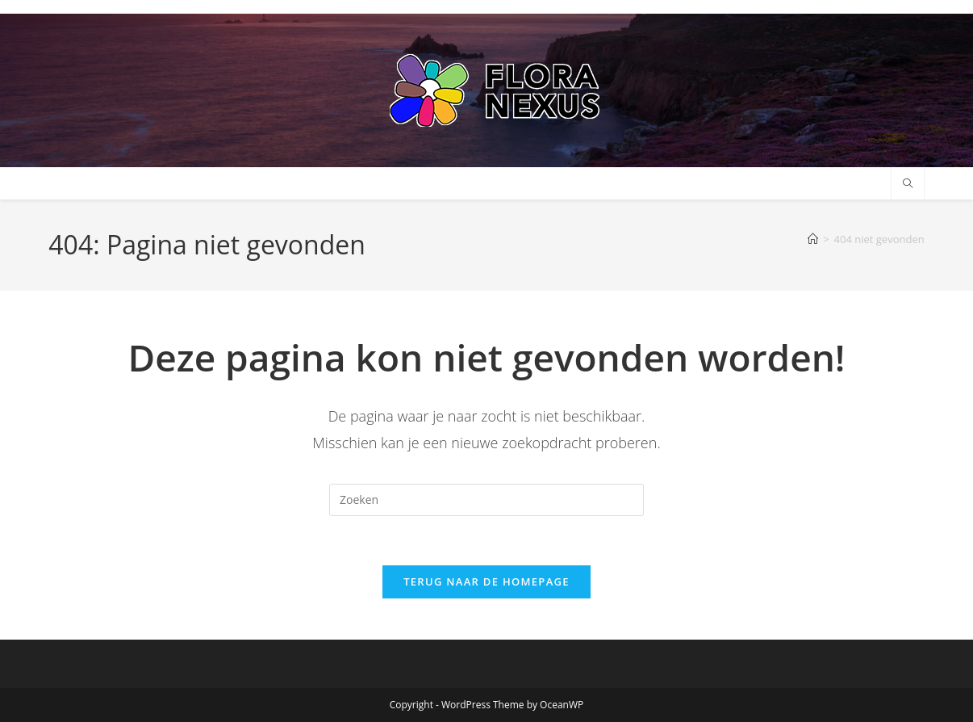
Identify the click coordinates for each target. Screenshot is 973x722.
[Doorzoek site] (907, 184)
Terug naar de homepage (486, 581)
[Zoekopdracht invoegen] (486, 500)
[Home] (813, 239)
